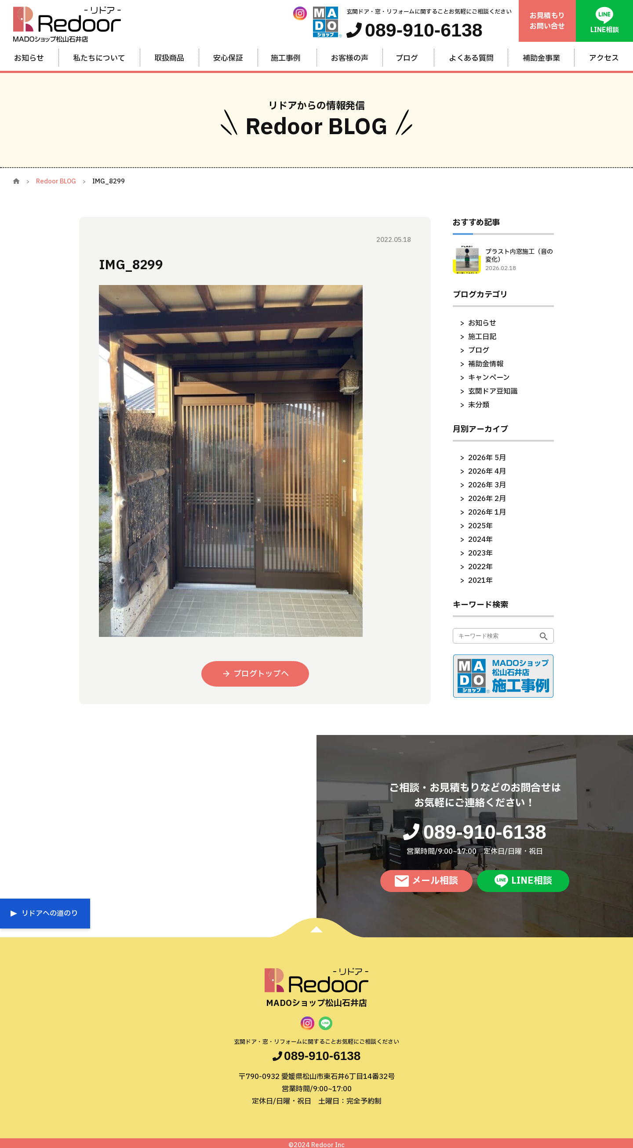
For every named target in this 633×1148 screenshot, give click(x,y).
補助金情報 (485, 364)
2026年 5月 (487, 458)
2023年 (480, 553)
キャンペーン (489, 378)
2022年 (480, 567)
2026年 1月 (487, 512)
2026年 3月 (487, 485)
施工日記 (482, 337)
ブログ (478, 350)
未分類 (478, 405)
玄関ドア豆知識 (492, 391)
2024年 (480, 539)
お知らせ (482, 323)
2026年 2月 (487, 499)
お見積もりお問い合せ (547, 21)
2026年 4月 (487, 471)
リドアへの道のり (50, 913)
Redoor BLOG (56, 181)
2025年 (480, 526)
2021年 (480, 580)
